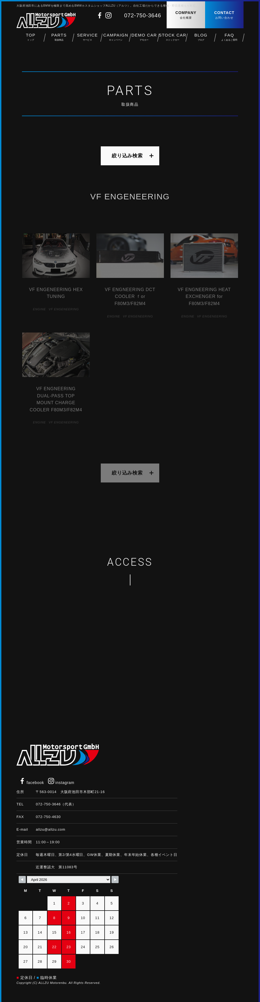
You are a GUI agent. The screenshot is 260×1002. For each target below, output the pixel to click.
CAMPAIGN (116, 38)
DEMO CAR (144, 38)
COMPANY (186, 15)
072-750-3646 (142, 15)
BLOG (201, 38)
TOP (30, 38)
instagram (61, 782)
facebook (31, 782)
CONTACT (224, 15)
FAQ (229, 38)
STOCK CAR (172, 38)
